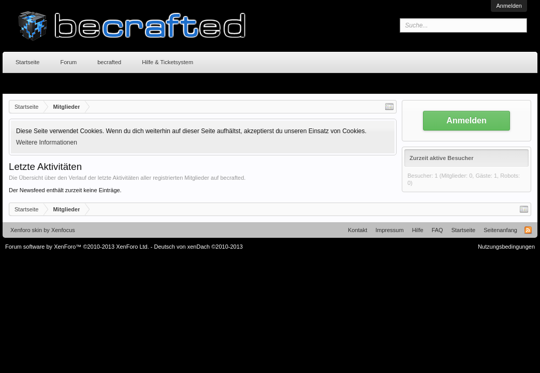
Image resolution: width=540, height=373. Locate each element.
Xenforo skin (26, 230)
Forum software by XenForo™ (77, 246)
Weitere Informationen (46, 142)
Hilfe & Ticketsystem (167, 62)
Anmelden (509, 6)
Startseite (27, 62)
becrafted (109, 62)
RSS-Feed (528, 230)
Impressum (389, 230)
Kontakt (357, 230)
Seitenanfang (500, 230)
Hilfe (418, 230)
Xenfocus (63, 230)
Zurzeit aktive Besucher (442, 158)
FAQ (437, 230)
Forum (68, 62)
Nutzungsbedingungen (506, 246)
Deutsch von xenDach (198, 246)
